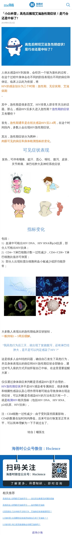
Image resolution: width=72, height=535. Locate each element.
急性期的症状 (60, 109)
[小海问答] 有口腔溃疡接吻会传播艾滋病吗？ (21, 524)
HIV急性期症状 (11, 386)
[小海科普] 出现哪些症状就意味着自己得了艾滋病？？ (25, 518)
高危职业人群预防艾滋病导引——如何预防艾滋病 (23, 505)
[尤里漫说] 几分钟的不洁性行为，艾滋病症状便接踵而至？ (27, 511)
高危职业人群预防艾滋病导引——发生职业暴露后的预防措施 (28, 498)
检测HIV (12, 400)
